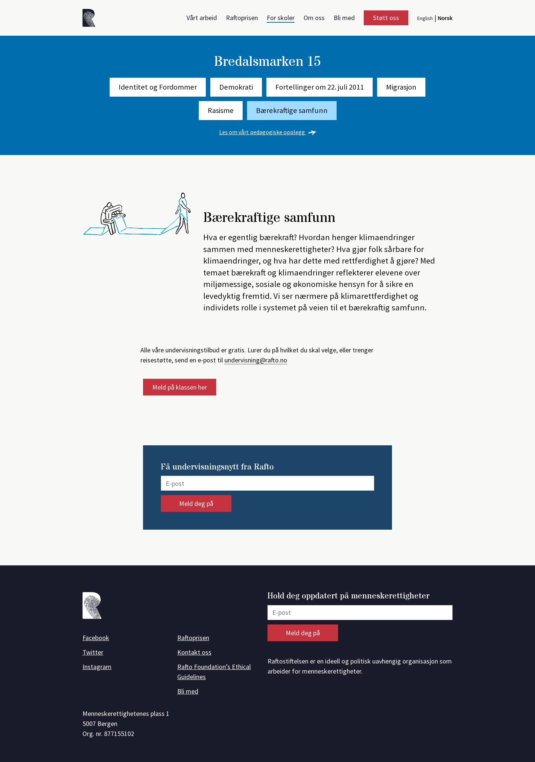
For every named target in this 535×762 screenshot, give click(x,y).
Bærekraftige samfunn (292, 110)
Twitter (92, 652)
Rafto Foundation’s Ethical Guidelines (214, 671)
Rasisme (221, 110)
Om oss (314, 17)
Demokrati (236, 87)
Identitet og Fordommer (158, 87)
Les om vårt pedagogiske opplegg (267, 132)
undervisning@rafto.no (255, 360)
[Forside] (91, 19)
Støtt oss (386, 17)
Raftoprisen (242, 17)
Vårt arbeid (202, 17)
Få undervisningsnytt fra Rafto (217, 467)
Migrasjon (401, 87)
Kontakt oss (194, 652)
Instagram (96, 666)
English (425, 18)
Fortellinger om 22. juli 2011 (319, 87)
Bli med (344, 17)
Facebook (95, 637)
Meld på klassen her (179, 387)
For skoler (281, 17)
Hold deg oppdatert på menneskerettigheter (348, 596)
